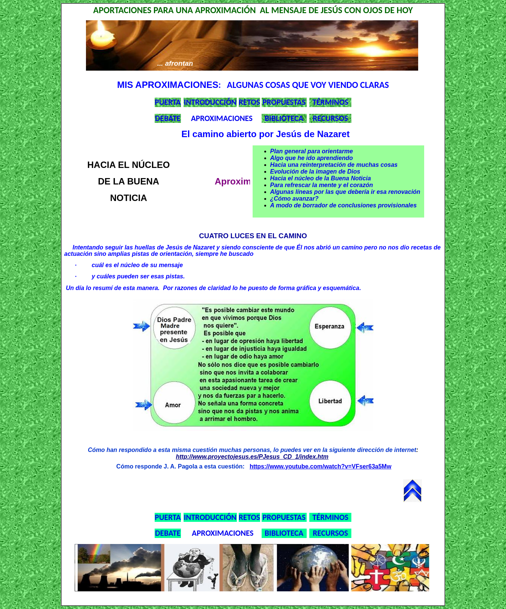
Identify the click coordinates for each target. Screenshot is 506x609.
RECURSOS (330, 118)
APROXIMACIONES (222, 118)
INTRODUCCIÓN (210, 102)
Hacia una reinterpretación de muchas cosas (334, 165)
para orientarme (330, 151)
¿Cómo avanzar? (294, 198)
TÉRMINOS (330, 102)
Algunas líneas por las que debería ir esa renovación (345, 192)
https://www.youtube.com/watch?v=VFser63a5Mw (321, 466)
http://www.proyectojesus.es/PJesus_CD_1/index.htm (252, 456)
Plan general (289, 151)
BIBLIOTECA (284, 118)
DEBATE (168, 118)
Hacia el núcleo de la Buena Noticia (320, 178)
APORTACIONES (122, 10)
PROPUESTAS (284, 102)
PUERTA (168, 102)
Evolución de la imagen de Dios (315, 171)
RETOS (249, 102)
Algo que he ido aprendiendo (311, 158)
